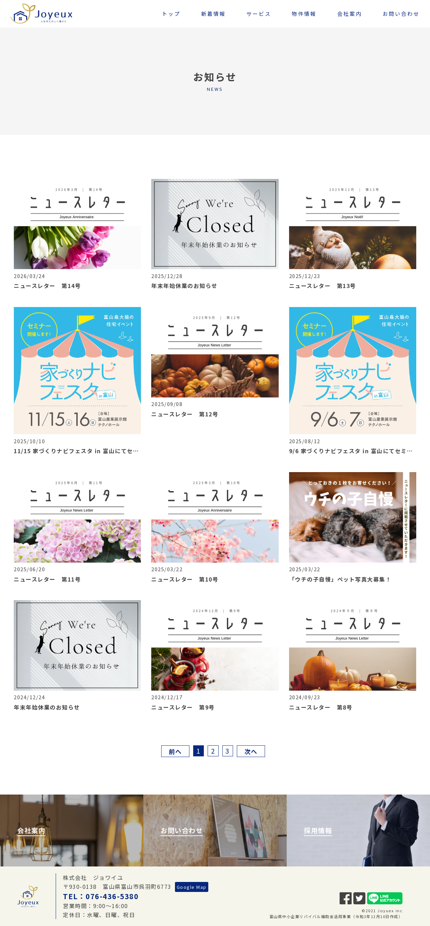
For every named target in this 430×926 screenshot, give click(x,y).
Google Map (192, 887)
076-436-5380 (112, 896)
